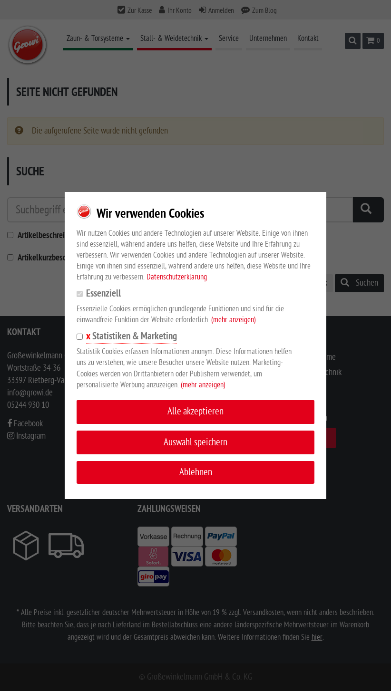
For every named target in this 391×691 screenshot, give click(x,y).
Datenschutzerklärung (177, 277)
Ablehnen (195, 472)
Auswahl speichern (195, 442)
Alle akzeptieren (195, 411)
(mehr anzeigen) (233, 320)
